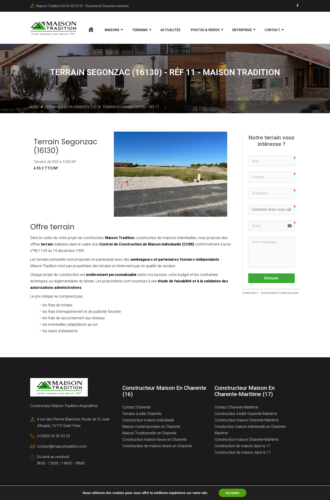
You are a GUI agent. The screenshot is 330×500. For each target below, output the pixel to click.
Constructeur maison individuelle (148, 420)
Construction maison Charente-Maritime (247, 440)
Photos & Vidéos (205, 30)
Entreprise (242, 30)
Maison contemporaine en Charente (151, 427)
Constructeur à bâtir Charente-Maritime (246, 414)
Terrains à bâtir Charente (142, 414)
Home (34, 107)
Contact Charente (136, 407)
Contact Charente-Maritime (236, 407)
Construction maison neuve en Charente (154, 440)
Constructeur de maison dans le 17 (243, 452)
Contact (272, 30)
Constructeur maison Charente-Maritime (247, 420)
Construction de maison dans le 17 (243, 446)
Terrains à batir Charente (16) (70, 107)
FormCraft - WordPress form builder (270, 293)
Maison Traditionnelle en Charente (149, 433)
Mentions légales (119, 491)
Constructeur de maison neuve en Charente (157, 446)
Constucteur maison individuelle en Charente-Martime (251, 430)
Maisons (112, 30)
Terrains (140, 30)
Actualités (170, 30)
